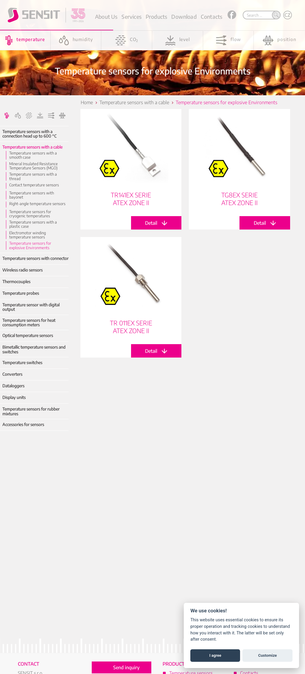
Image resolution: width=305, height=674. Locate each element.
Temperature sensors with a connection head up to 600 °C (29, 133)
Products (156, 16)
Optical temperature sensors (27, 335)
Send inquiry (126, 667)
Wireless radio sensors (22, 270)
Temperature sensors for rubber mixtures (31, 411)
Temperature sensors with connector (35, 258)
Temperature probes (20, 293)
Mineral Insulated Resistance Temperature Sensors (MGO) (33, 166)
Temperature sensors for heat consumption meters (28, 322)
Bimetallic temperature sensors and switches (34, 349)
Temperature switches (22, 362)
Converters (12, 374)
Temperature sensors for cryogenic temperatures (30, 214)
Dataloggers (13, 385)
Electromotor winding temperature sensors (27, 235)
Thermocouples (16, 281)
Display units (14, 397)
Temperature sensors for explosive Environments (30, 245)
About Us (106, 16)
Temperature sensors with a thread (33, 176)
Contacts (211, 16)
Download (183, 16)
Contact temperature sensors (34, 185)
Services (131, 16)
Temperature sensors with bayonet (31, 195)
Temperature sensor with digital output (31, 307)
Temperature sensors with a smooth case (33, 155)
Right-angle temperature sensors (37, 204)
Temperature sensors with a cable (32, 147)
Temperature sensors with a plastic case (33, 224)
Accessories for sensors (23, 424)
